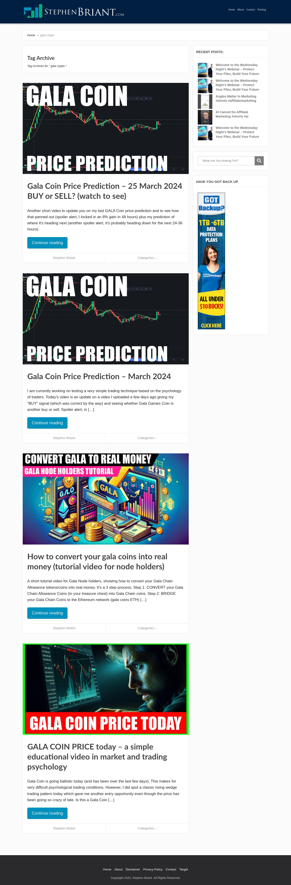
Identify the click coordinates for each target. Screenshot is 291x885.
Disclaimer (133, 869)
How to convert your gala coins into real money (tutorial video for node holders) (97, 561)
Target (183, 869)
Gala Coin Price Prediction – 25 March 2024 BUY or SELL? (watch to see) (104, 190)
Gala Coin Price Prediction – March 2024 (99, 376)
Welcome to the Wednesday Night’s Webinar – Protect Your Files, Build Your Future (237, 69)
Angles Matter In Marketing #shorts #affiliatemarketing (236, 99)
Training (261, 9)
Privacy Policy (153, 869)
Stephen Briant (64, 258)
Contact (250, 9)
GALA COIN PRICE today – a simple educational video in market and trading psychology (97, 756)
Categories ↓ (147, 258)
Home (231, 9)
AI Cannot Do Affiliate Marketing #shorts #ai (232, 114)
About (240, 9)
